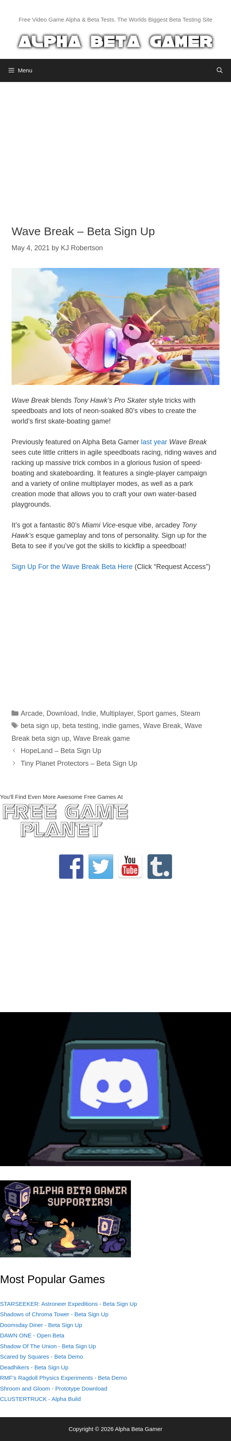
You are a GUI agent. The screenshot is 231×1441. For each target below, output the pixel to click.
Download (62, 713)
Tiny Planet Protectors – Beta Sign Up (79, 763)
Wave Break (162, 726)
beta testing (80, 726)
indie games (120, 726)
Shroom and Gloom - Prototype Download (53, 1388)
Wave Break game (101, 738)
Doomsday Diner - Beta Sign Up (41, 1325)
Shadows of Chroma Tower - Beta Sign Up (54, 1314)
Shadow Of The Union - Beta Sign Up (48, 1346)
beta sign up (40, 726)
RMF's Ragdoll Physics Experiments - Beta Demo (63, 1377)
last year (154, 442)
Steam (190, 713)
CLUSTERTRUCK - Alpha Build (40, 1399)
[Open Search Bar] (219, 70)
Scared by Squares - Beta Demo (41, 1356)
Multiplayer (116, 713)
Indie (88, 713)
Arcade (32, 713)
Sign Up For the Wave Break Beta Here (72, 567)
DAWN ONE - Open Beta (32, 1335)
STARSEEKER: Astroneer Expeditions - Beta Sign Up (68, 1303)
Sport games (156, 713)
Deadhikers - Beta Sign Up (34, 1367)
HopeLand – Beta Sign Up (61, 751)
